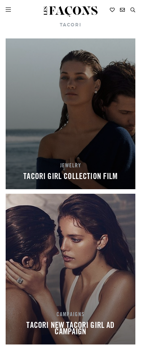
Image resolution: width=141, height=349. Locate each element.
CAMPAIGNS (70, 315)
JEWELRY (70, 166)
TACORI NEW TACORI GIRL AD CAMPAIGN (70, 329)
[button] (132, 10)
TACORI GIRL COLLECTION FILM (70, 177)
